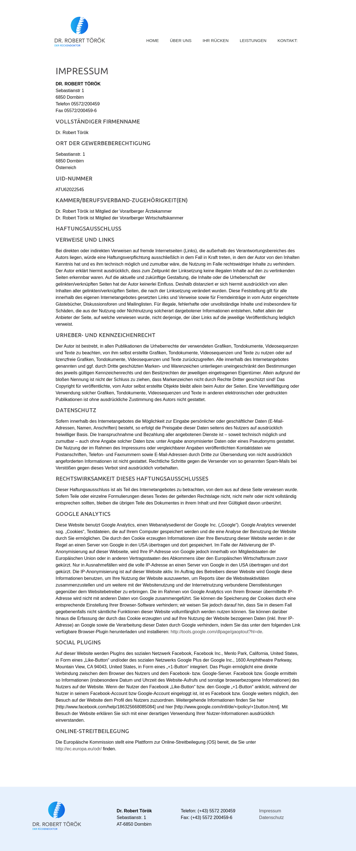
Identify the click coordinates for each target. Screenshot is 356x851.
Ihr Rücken (216, 40)
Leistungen (253, 40)
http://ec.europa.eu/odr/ (79, 748)
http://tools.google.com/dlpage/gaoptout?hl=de (216, 631)
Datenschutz (271, 817)
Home (152, 40)
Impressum (270, 810)
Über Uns (181, 40)
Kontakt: (288, 40)
